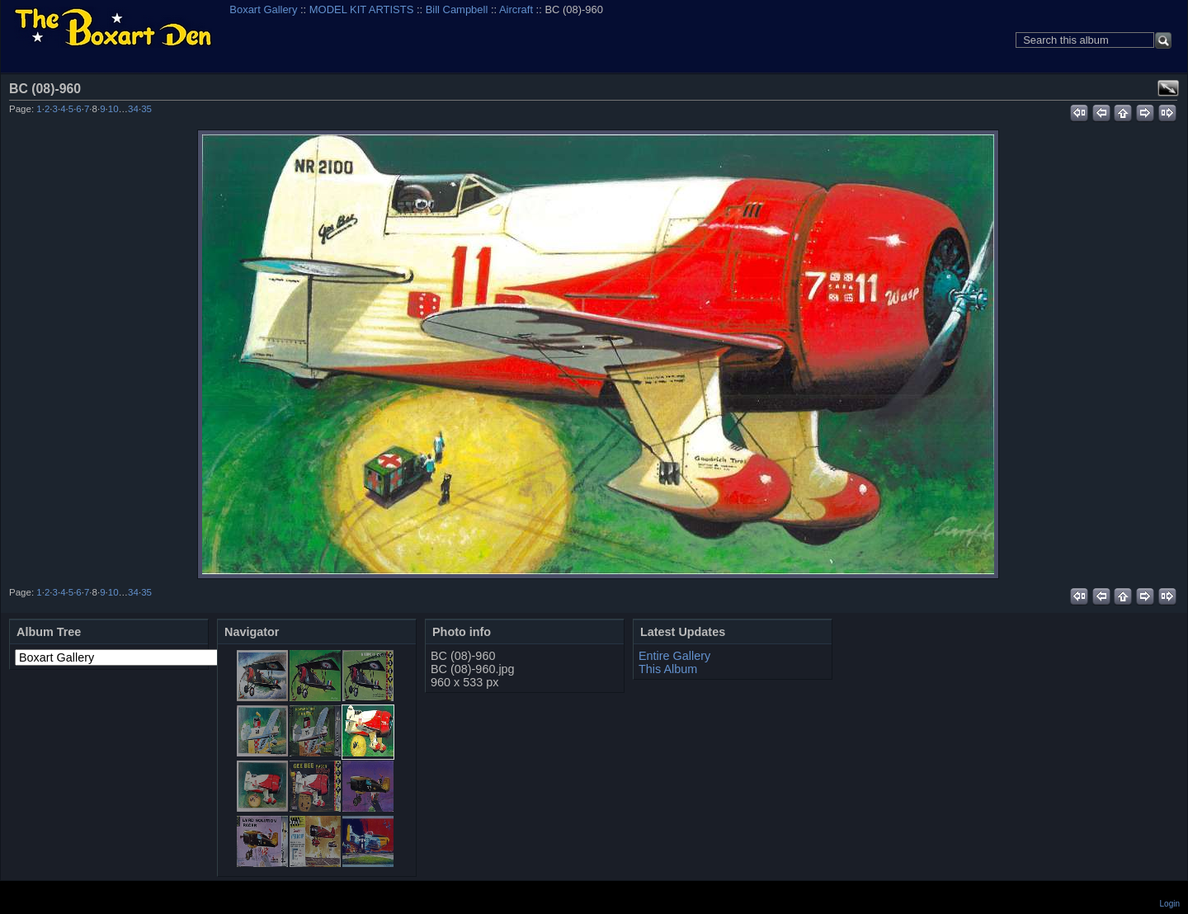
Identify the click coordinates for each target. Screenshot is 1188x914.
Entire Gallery (674, 655)
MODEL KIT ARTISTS (361, 9)
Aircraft (516, 9)
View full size (1168, 88)
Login (1170, 903)
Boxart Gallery (263, 9)
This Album (668, 669)
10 (113, 109)
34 (133, 109)
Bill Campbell (457, 9)
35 (146, 109)
